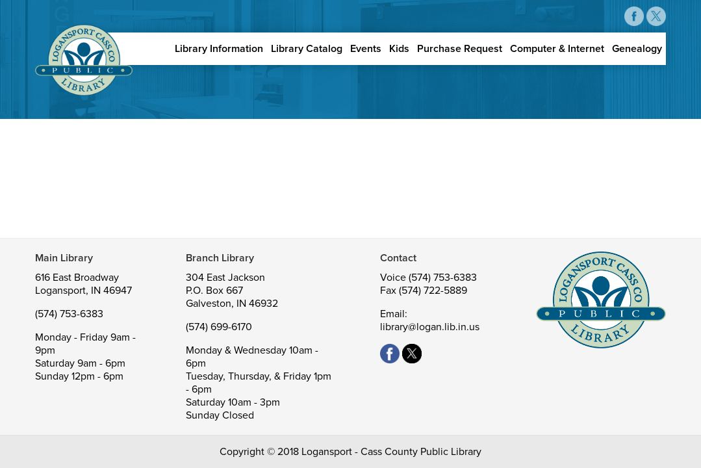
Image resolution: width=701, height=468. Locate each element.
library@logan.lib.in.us (429, 326)
